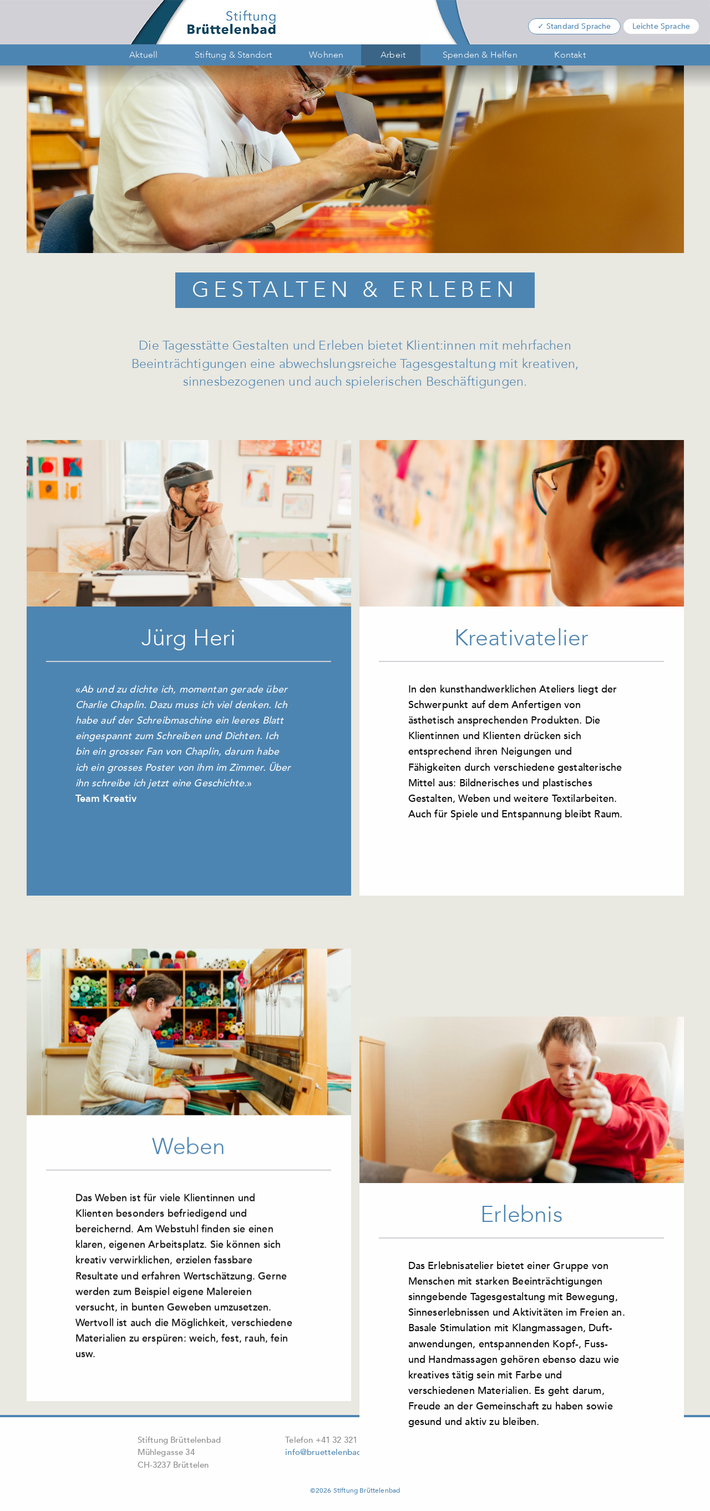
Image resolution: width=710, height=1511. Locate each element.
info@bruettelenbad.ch (329, 1452)
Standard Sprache (578, 26)
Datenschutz (525, 1439)
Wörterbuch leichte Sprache (494, 1454)
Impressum (462, 1439)
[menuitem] (141, 54)
